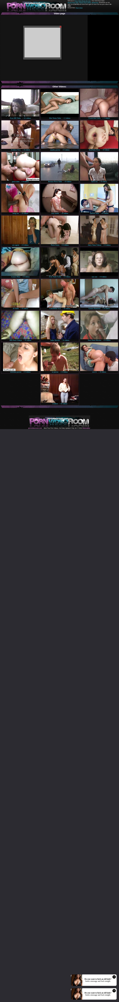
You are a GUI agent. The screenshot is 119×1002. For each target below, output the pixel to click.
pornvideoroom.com (35, 428)
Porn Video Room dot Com (83, 1)
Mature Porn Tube (73, 2)
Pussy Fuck (79, 7)
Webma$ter (86, 428)
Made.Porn (95, 2)
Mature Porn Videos (85, 2)
